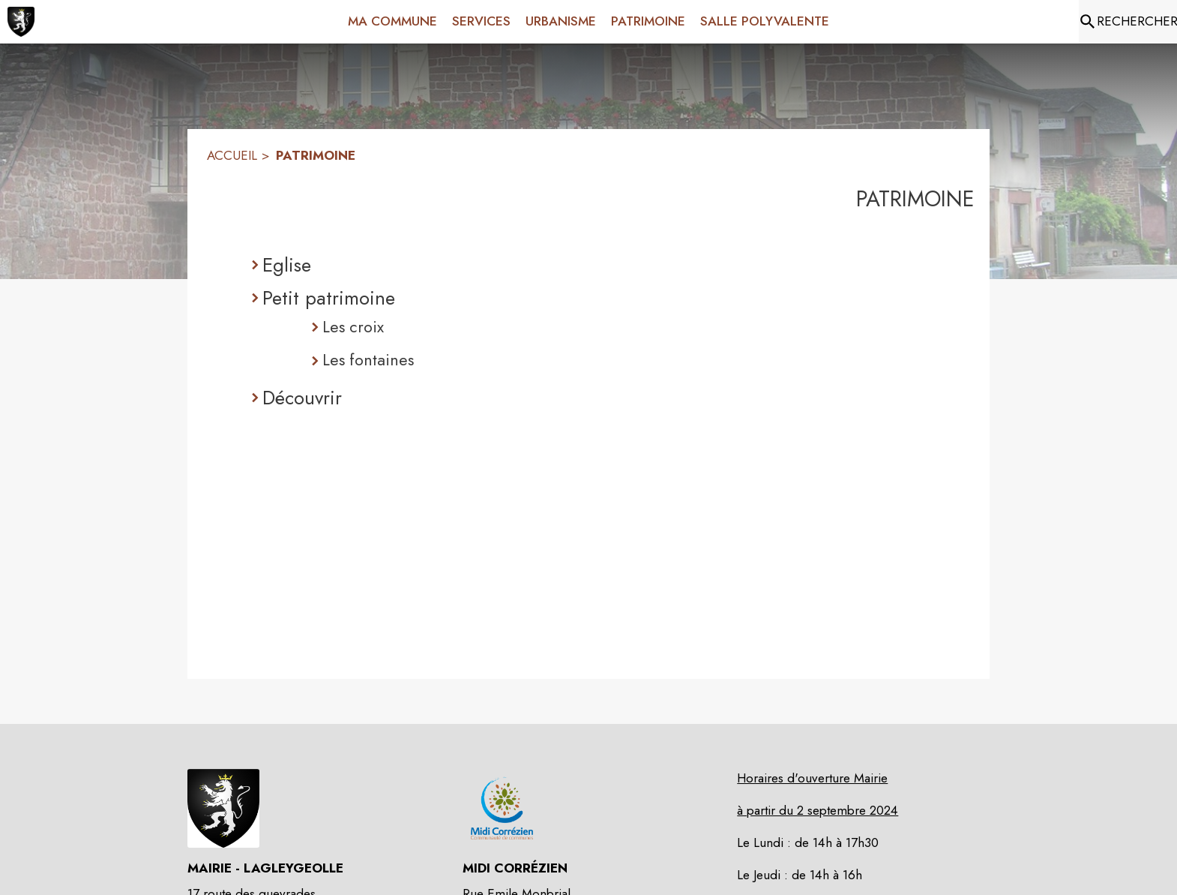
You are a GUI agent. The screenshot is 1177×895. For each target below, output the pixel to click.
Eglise (286, 265)
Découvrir (302, 397)
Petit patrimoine (328, 298)
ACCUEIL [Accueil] (232, 155)
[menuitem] (392, 19)
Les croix (353, 326)
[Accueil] (20, 22)
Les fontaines (368, 359)
